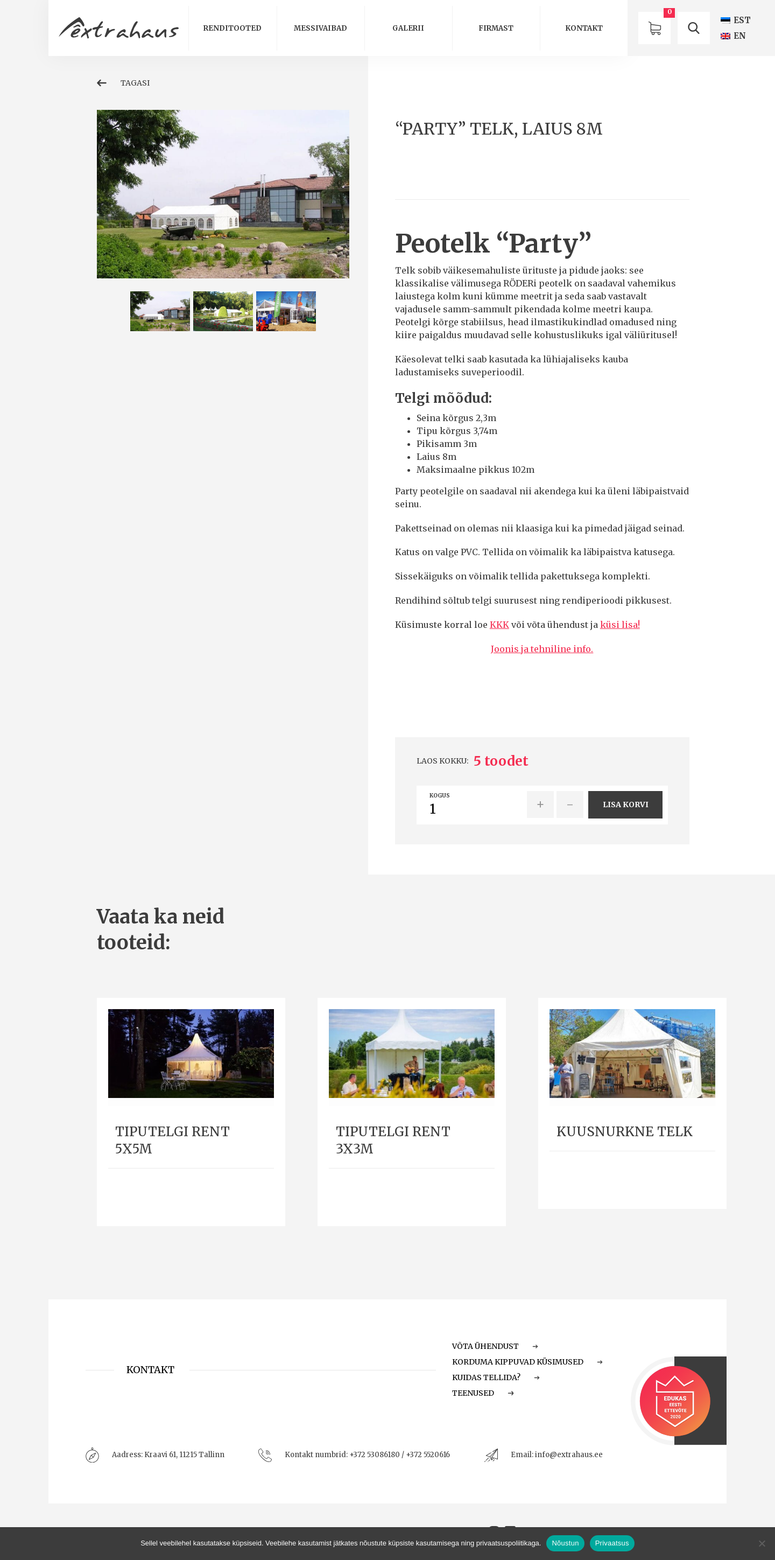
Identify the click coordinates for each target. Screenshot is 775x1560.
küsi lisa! (620, 624)
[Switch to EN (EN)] (733, 36)
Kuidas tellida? (496, 1377)
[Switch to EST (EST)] (736, 20)
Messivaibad (320, 28)
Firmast (495, 28)
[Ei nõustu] (761, 1543)
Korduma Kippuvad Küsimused (527, 1362)
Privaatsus (612, 1543)
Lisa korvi (626, 804)
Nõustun (565, 1543)
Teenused (482, 1393)
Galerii (408, 28)
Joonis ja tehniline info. (542, 648)
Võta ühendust (495, 1346)
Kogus (439, 796)
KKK (499, 624)
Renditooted (232, 28)
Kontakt (584, 28)
